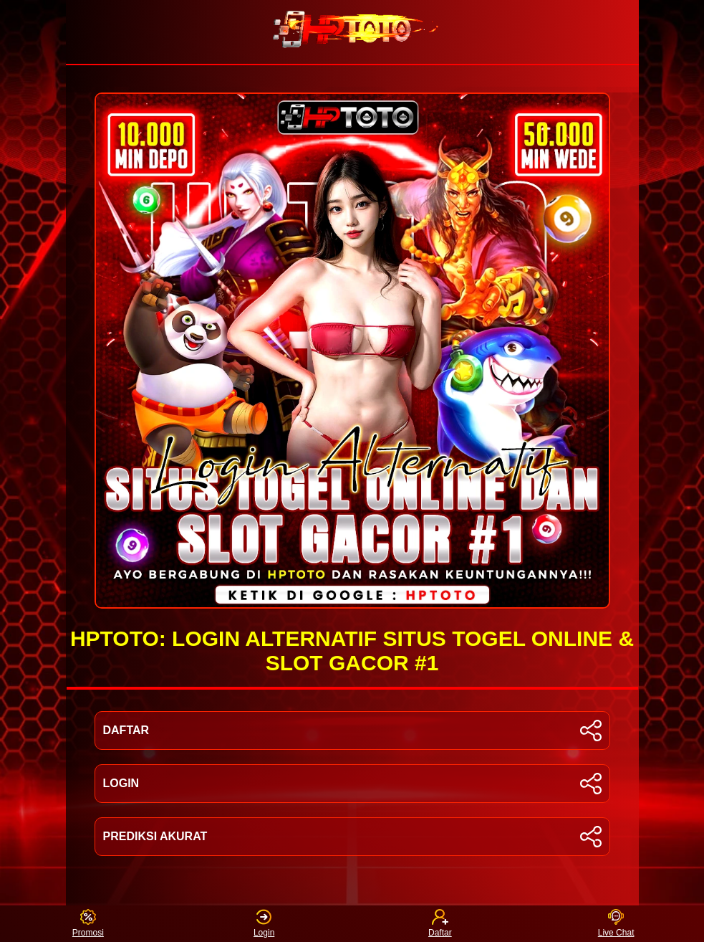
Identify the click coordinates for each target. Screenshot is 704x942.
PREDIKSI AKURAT (352, 836)
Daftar (440, 923)
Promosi (88, 923)
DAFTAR (352, 730)
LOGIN (352, 783)
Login (264, 923)
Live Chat (616, 923)
